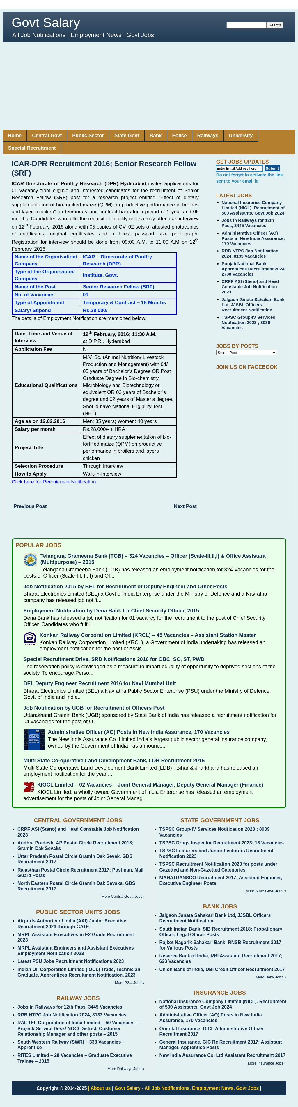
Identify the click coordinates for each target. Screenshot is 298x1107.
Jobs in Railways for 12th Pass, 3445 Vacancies (248, 223)
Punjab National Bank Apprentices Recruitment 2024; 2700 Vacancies (254, 269)
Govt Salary (46, 22)
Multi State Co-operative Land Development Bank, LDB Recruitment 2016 (114, 761)
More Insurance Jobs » (267, 1063)
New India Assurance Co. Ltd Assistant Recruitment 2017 (222, 1055)
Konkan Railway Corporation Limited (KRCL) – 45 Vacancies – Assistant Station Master (148, 635)
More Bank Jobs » (271, 977)
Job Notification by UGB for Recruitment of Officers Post (94, 708)
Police (179, 135)
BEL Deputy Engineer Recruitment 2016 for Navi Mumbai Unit (100, 683)
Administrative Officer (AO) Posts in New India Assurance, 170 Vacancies (253, 238)
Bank (156, 135)
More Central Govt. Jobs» (122, 896)
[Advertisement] (149, 86)
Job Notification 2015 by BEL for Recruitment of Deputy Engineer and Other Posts (126, 586)
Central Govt (47, 135)
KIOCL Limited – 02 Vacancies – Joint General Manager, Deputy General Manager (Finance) (150, 785)
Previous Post (30, 506)
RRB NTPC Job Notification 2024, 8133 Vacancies (250, 253)
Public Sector (88, 135)
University (241, 135)
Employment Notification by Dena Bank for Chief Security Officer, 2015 (111, 611)
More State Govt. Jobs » (266, 891)
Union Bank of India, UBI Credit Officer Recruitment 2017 (222, 969)
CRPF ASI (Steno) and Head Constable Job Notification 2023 (250, 286)
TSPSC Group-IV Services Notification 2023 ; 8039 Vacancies (248, 322)
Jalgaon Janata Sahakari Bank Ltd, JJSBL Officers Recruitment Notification (253, 304)
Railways (208, 135)
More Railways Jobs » (125, 1069)
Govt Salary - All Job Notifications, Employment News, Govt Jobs (187, 1088)
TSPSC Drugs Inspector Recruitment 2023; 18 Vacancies (221, 842)
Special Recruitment (32, 148)
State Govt (126, 135)
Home (15, 135)
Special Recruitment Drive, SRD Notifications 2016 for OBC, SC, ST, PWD (114, 659)
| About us (99, 1088)
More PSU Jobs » (130, 982)
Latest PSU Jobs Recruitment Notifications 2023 (70, 961)
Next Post (185, 506)
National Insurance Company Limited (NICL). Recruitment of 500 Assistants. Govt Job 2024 (253, 207)
